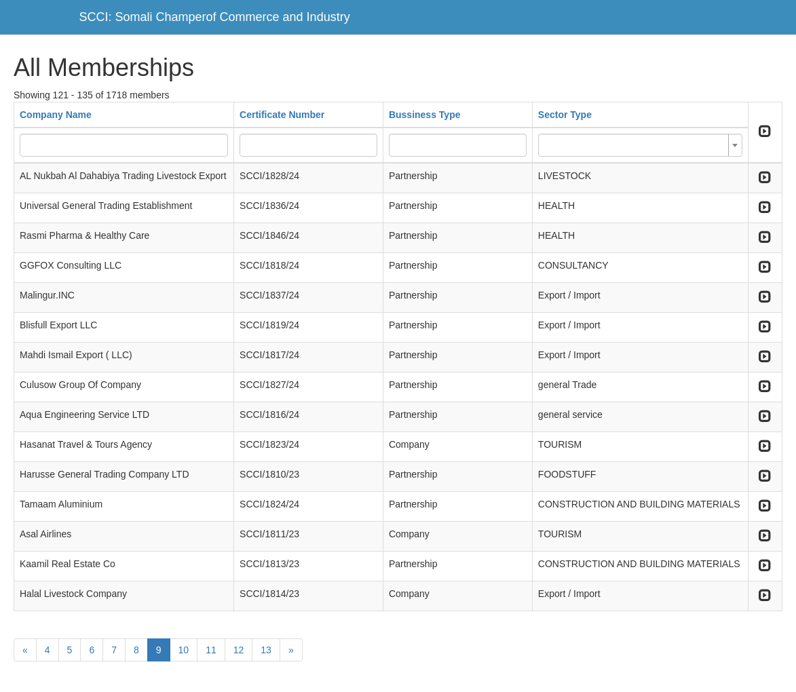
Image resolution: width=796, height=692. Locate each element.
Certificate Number (282, 114)
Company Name (56, 114)
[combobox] (640, 145)
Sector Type (565, 114)
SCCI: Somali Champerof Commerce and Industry (214, 17)
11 (211, 650)
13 (266, 650)
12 (238, 650)
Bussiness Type (425, 114)
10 (183, 650)
